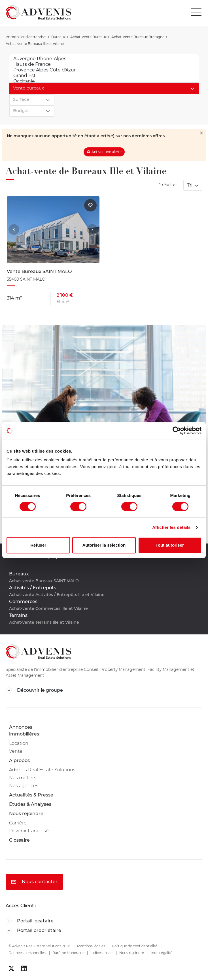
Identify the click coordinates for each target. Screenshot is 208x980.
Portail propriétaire (33, 931)
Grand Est (104, 75)
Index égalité (161, 953)
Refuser (38, 545)
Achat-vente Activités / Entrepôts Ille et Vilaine (57, 594)
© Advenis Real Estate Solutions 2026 (39, 946)
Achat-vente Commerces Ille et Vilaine (48, 608)
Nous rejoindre (26, 813)
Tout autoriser (170, 545)
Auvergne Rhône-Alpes (104, 59)
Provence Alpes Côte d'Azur (104, 70)
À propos (19, 760)
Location (18, 743)
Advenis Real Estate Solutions (42, 769)
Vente (15, 751)
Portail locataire (30, 921)
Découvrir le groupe (34, 690)
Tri (190, 185)
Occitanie (104, 81)
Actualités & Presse (31, 795)
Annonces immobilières (24, 730)
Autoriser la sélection (104, 545)
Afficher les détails (171, 527)
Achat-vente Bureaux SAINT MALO (44, 580)
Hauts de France (104, 64)
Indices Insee (101, 953)
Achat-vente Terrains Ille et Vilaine (44, 622)
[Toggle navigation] (197, 12)
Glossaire (19, 840)
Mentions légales (91, 946)
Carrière (18, 823)
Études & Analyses (30, 804)
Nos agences (23, 785)
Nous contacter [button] (34, 881)
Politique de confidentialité (134, 946)
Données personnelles (27, 953)
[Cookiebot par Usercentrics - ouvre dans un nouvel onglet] (176, 430)
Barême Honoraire (68, 953)
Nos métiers (22, 777)
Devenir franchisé (29, 830)
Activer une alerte (107, 152)
